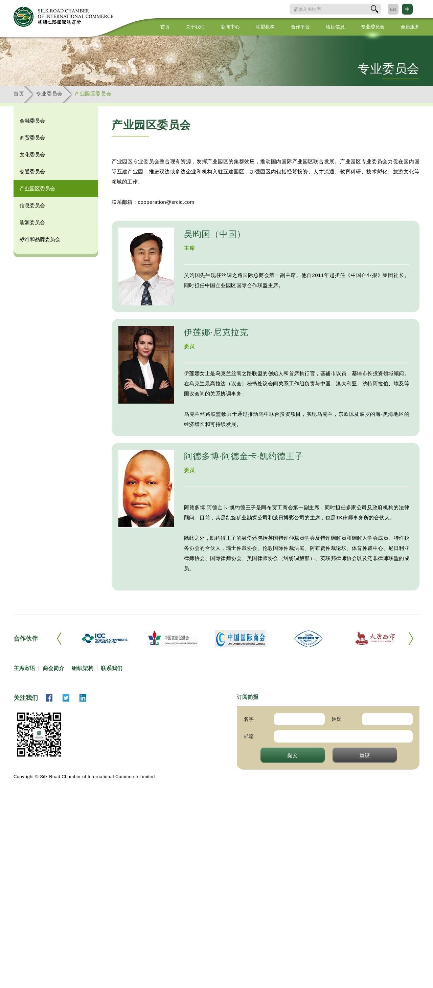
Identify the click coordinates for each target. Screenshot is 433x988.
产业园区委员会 (92, 93)
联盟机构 (265, 26)
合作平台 (300, 26)
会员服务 (410, 26)
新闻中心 (230, 26)
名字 (249, 719)
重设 (365, 755)
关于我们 (195, 26)
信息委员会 (32, 205)
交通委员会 (32, 171)
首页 (165, 26)
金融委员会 (32, 121)
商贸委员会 (32, 138)
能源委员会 (32, 222)
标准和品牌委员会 (40, 239)
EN (393, 9)
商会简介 (53, 668)
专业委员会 (373, 26)
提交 (292, 755)
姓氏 (337, 719)
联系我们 (111, 668)
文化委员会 (32, 154)
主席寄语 (24, 668)
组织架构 (82, 668)
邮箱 (249, 736)
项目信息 (335, 26)
